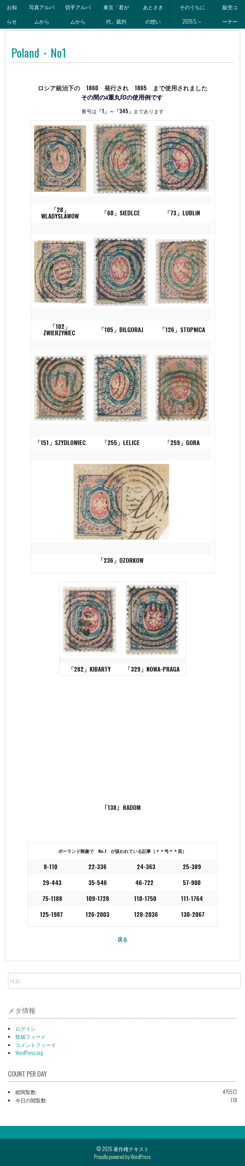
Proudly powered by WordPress (122, 1157)
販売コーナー (230, 14)
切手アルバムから (78, 14)
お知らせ (12, 14)
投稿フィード (30, 1036)
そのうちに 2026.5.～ (195, 14)
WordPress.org (29, 1053)
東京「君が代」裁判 (116, 14)
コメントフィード (35, 1045)
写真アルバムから (42, 14)
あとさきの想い (153, 14)
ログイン (25, 1028)
